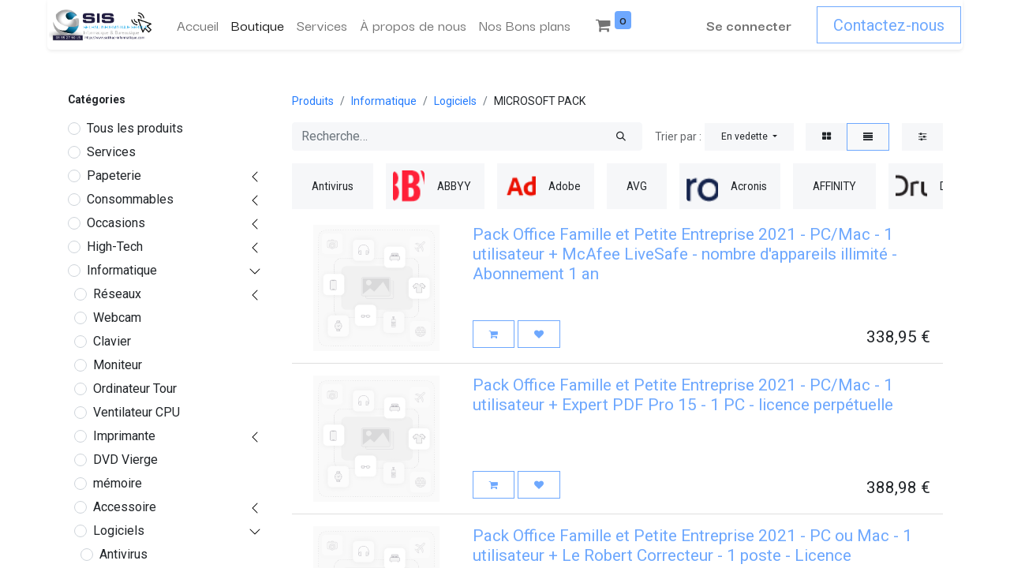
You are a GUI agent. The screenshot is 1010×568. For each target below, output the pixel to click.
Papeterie (114, 175)
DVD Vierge (125, 459)
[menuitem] (196, 25)
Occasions (116, 222)
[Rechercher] (621, 136)
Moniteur (117, 364)
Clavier (112, 341)
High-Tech (115, 246)
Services (111, 151)
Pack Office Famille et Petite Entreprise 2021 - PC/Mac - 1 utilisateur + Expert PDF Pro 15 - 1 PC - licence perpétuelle (683, 395)
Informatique (122, 270)
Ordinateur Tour (135, 388)
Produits (313, 101)
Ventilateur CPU (136, 412)
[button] (749, 137)
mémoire (117, 483)
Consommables (130, 199)
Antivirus (123, 554)
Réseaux (117, 293)
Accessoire (124, 506)
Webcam (117, 317)
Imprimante (124, 435)
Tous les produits (135, 128)
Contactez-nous (890, 25)
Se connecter (750, 25)
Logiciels (118, 530)
